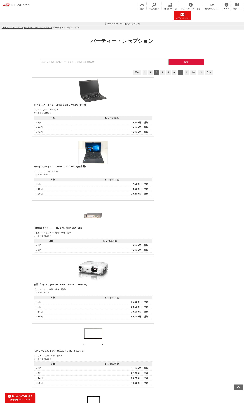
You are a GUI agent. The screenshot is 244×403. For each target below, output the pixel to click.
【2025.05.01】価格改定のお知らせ (122, 23)
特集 (142, 6)
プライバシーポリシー (62, 379)
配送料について (212, 6)
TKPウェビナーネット (158, 365)
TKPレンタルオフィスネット (85, 365)
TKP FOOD (103, 369)
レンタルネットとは (191, 6)
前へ (137, 72)
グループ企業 (132, 379)
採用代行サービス (144, 369)
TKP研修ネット (136, 365)
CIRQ (65, 365)
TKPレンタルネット (11, 27)
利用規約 (43, 379)
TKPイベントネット (182, 365)
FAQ (226, 6)
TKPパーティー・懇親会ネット (78, 369)
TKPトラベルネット (166, 369)
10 (193, 72)
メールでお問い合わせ (122, 326)
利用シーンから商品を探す (37, 27)
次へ (208, 72)
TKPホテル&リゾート (114, 365)
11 (200, 72)
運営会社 (117, 379)
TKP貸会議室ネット (49, 365)
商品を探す (154, 6)
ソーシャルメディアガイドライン (93, 379)
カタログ (237, 6)
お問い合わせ (182, 16)
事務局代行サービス (122, 369)
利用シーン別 (170, 6)
